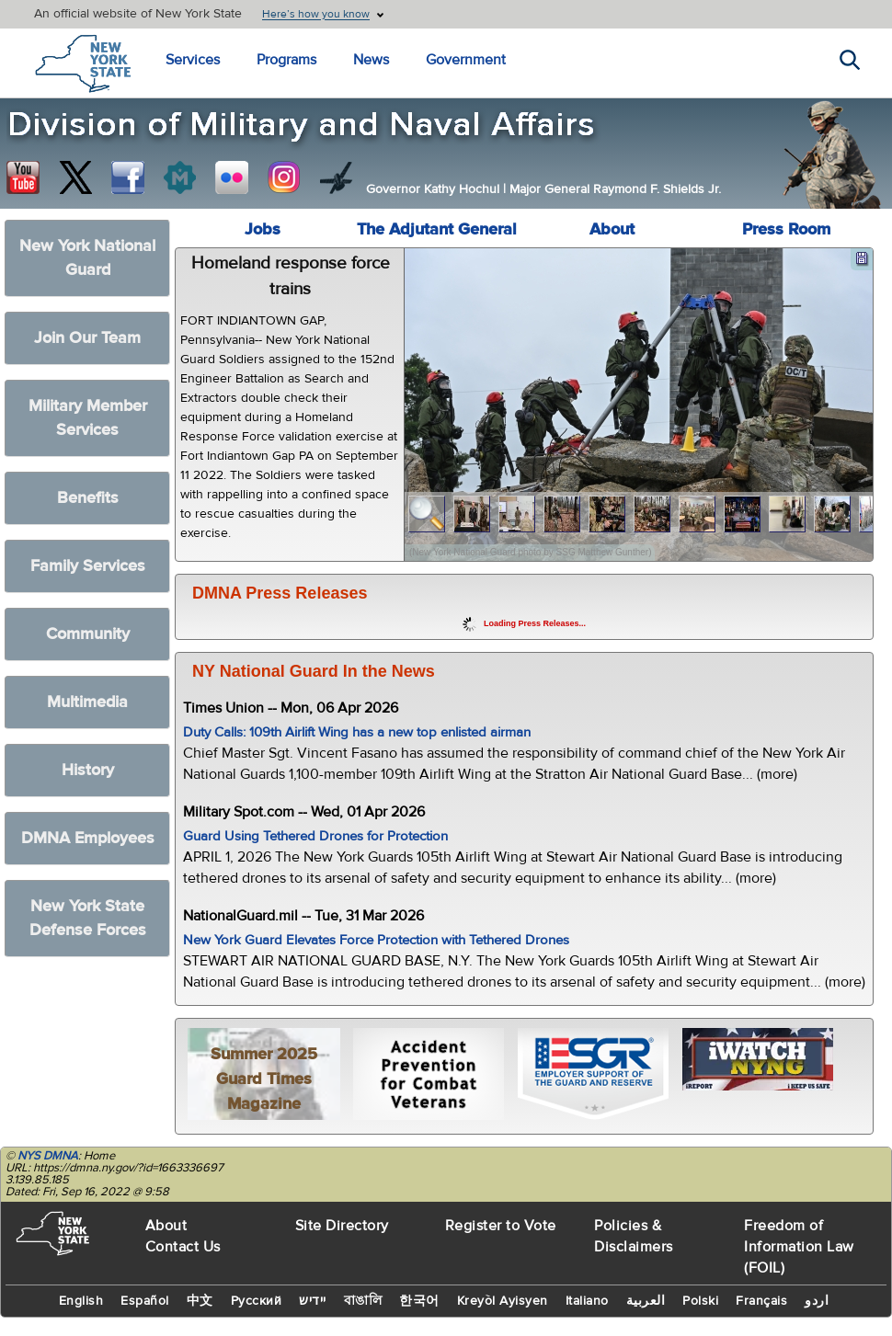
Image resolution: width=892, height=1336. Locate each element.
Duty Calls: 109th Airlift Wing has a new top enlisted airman (357, 732)
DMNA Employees (87, 838)
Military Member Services (88, 417)
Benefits (88, 497)
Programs (286, 60)
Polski (700, 1301)
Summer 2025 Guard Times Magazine (264, 1079)
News (371, 60)
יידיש (312, 1301)
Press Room (786, 229)
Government (466, 60)
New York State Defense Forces (87, 918)
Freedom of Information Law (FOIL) (799, 1246)
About (612, 229)
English (81, 1301)
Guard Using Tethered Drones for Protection (315, 836)
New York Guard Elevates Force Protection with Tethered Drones (376, 940)
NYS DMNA (47, 1155)
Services (193, 60)
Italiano (587, 1301)
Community (88, 634)
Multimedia (87, 702)
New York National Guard (87, 257)
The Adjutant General (437, 229)
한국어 (419, 1301)
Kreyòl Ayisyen (502, 1301)
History (88, 770)
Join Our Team (87, 337)
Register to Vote (500, 1225)
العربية (646, 1301)
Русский (256, 1301)
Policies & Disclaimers (633, 1236)
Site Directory (342, 1225)
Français (761, 1301)
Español (144, 1301)
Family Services (87, 566)
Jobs (262, 229)
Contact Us (183, 1247)
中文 (200, 1301)
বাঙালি (363, 1301)
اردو (817, 1301)
